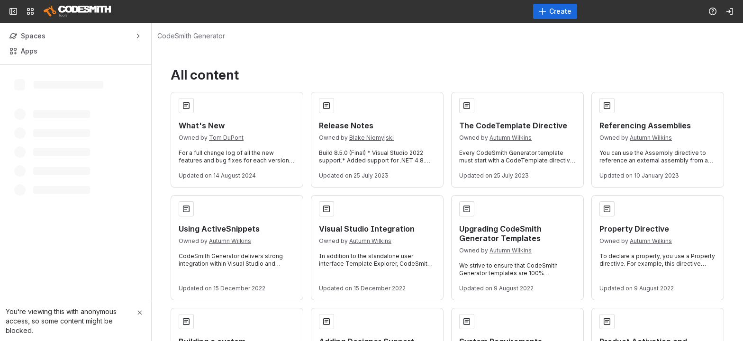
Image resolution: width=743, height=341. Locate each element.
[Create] (555, 11)
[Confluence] (77, 11)
